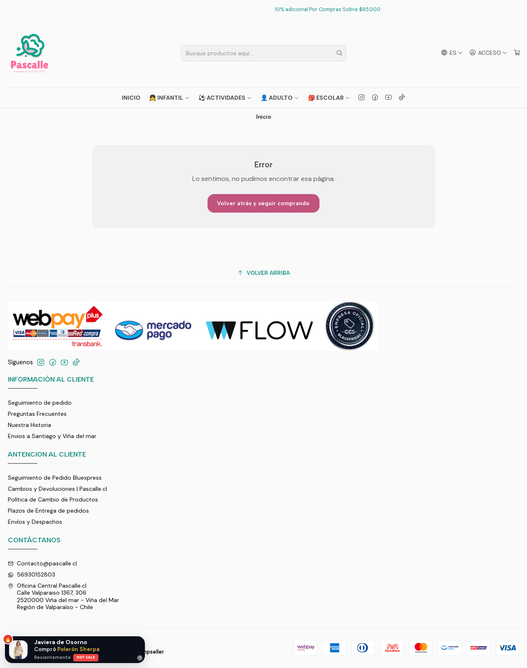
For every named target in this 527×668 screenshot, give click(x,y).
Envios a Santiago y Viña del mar (52, 436)
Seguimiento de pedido (40, 402)
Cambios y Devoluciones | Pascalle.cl (57, 488)
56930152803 (31, 574)
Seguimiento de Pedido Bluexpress (55, 477)
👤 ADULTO (280, 97)
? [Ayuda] (140, 658)
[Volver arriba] (264, 273)
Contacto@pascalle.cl (42, 563)
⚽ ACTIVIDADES (225, 97)
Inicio (131, 97)
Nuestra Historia (29, 425)
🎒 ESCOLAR (329, 97)
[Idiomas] (452, 53)
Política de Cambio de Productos (53, 499)
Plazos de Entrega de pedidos (48, 510)
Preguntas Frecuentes (37, 413)
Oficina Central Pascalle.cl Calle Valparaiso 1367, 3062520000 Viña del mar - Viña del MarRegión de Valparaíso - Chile (63, 596)
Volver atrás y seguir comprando (263, 203)
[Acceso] (488, 53)
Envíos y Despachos (35, 521)
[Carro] (517, 53)
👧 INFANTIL (169, 97)
